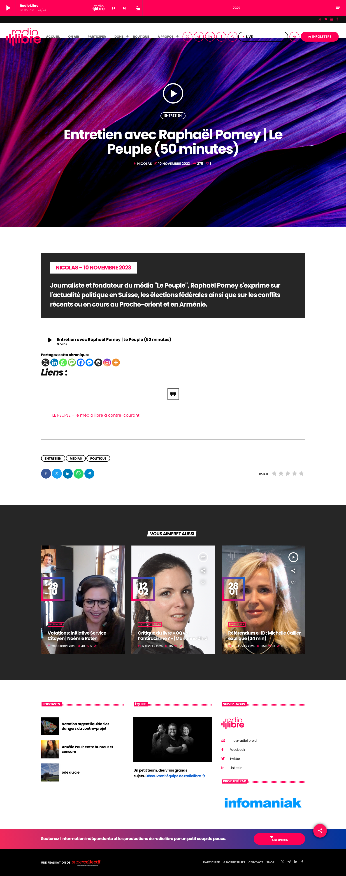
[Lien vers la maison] (23, 37)
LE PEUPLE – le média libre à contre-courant (95, 415)
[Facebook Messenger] (89, 362)
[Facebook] (337, 19)
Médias (76, 458)
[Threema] (98, 362)
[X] (45, 362)
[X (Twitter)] (320, 19)
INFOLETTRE (319, 36)
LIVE (263, 36)
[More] (116, 362)
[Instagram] (107, 362)
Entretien (173, 115)
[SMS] (72, 362)
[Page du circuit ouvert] (137, 8)
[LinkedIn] (331, 19)
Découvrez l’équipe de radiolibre (173, 776)
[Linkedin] (54, 362)
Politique (98, 458)
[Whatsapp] (63, 362)
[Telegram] (325, 19)
